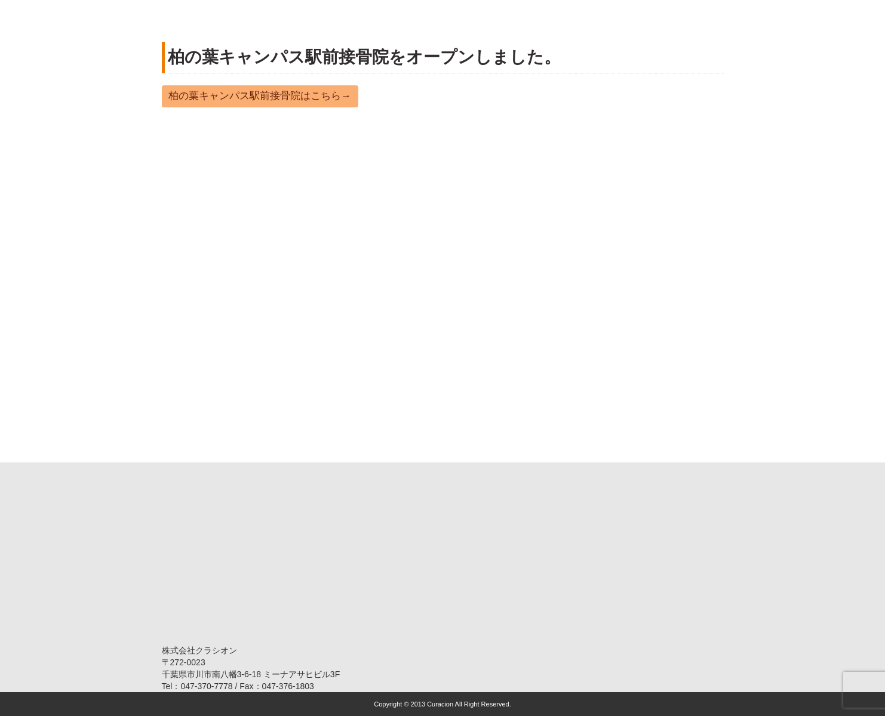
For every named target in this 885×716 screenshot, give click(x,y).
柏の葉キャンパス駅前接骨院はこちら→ (259, 95)
